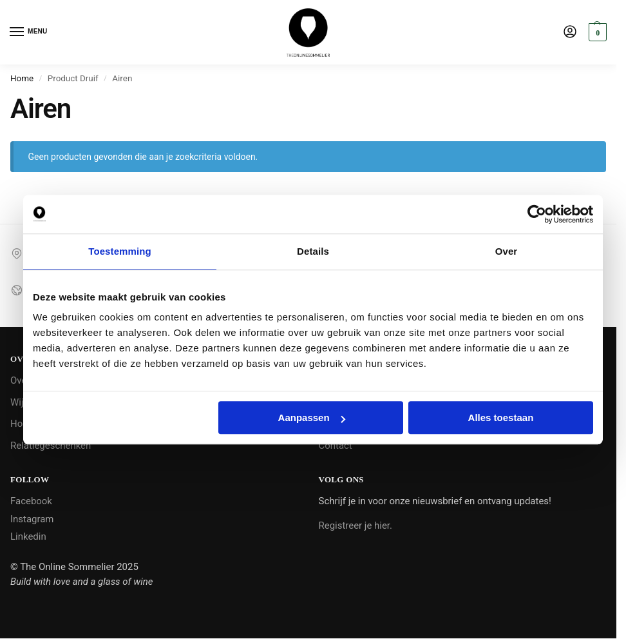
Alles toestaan (501, 417)
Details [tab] (313, 251)
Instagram (32, 519)
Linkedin (28, 536)
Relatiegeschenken (50, 445)
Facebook (31, 501)
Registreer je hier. (355, 525)
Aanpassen (311, 417)
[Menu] (29, 32)
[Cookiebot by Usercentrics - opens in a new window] (536, 214)
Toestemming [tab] (119, 251)
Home (21, 78)
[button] (596, 32)
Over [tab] (506, 251)
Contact (335, 445)
